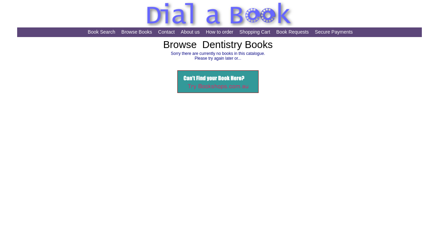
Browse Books (136, 32)
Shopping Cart (254, 32)
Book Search (101, 32)
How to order (219, 32)
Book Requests (292, 32)
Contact (166, 32)
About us (190, 32)
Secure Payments (334, 32)
